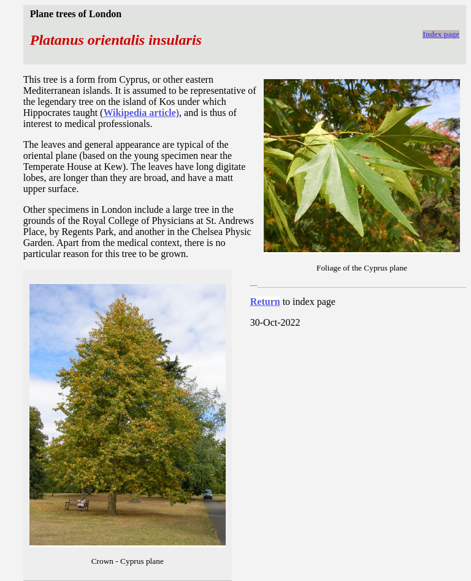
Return (265, 301)
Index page (441, 34)
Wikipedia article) (141, 112)
